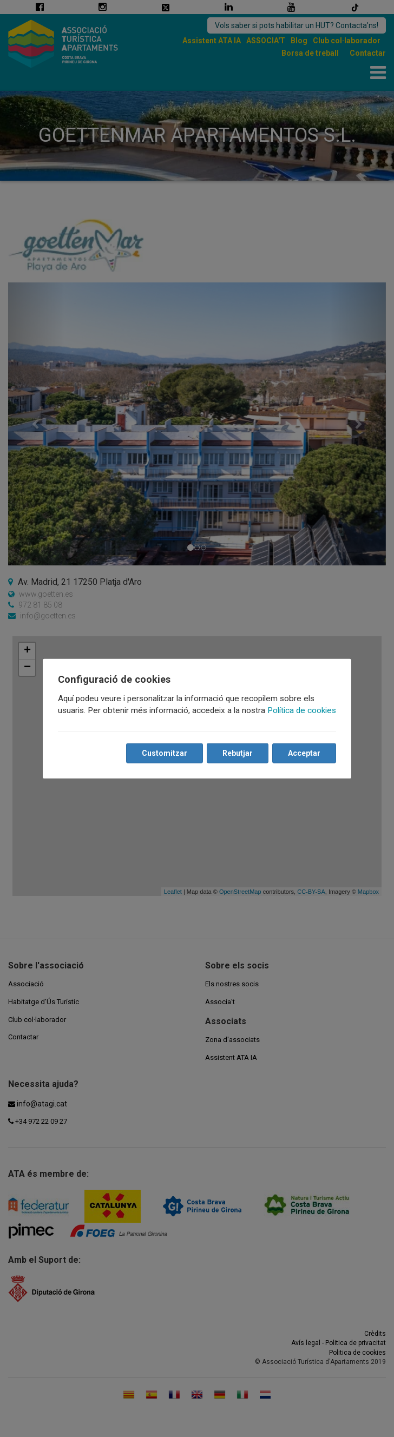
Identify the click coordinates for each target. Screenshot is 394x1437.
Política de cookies (301, 710)
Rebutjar (237, 753)
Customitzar (164, 753)
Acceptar (304, 753)
